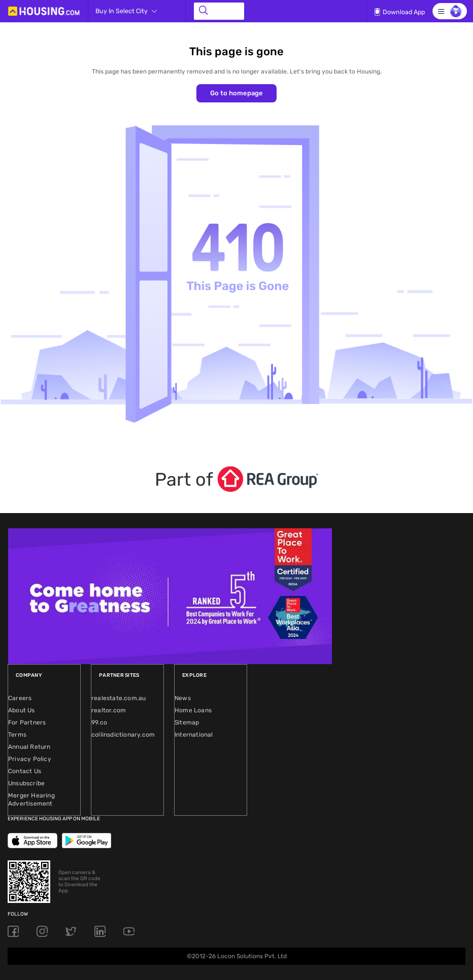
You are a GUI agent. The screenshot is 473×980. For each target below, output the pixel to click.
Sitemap (187, 722)
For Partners (27, 722)
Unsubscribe (26, 783)
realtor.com (108, 710)
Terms (17, 734)
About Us (21, 710)
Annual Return (29, 746)
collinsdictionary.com (123, 734)
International (194, 734)
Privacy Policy (29, 759)
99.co (99, 722)
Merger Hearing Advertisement (31, 799)
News (183, 698)
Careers (19, 698)
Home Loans (193, 710)
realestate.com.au (118, 698)
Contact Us (24, 771)
